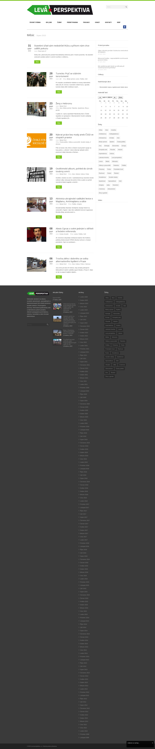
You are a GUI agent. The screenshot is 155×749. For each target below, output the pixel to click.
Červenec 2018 (85, 481)
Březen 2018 (84, 494)
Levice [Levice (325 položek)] (120, 329)
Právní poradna (72, 22)
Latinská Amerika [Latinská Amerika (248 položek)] (110, 329)
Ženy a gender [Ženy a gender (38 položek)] (109, 376)
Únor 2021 (83, 381)
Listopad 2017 (84, 507)
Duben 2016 (84, 569)
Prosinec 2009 (84, 734)
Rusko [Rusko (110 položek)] (107, 353)
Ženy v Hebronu (64, 103)
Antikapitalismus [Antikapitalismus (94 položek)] (120, 302)
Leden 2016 (84, 579)
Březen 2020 (84, 417)
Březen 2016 (84, 572)
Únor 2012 (83, 724)
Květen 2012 (84, 715)
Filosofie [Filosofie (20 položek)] (107, 321)
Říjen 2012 (83, 698)
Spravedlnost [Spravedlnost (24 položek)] (109, 361)
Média (107, 161)
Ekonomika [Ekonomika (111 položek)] (116, 313)
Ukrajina (79, 204)
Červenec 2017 (85, 520)
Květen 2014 (84, 640)
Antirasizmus (102, 138)
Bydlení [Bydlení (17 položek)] (118, 309)
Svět (86, 79)
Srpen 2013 (83, 669)
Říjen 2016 (83, 549)
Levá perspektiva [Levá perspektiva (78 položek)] (110, 333)
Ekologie (106, 145)
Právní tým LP (42, 51)
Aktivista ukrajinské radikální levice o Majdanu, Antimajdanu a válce (74, 200)
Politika (82, 79)
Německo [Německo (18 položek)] (114, 337)
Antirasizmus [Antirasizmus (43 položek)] (109, 306)
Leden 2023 (84, 310)
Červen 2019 (84, 446)
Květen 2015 (84, 601)
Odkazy (97, 22)
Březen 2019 (84, 455)
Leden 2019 (84, 462)
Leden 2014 (84, 653)
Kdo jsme (49, 22)
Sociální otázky (85, 142)
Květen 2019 (84, 449)
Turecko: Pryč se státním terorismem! (68, 75)
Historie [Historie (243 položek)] (115, 321)
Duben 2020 (84, 413)
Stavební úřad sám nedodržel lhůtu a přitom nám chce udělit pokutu (61, 47)
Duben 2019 (84, 452)
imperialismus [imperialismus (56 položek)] (109, 325)
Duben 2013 (84, 682)
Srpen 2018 (83, 478)
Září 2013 (83, 666)
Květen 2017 (84, 527)
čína (100, 145)
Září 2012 (83, 702)
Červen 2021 (84, 368)
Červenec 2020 (85, 404)
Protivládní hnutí (118, 169)
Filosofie (112, 149)
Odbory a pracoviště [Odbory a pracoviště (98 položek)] (111, 341)
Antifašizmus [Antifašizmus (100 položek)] (109, 302)
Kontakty (108, 22)
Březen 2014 (84, 647)
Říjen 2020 (83, 394)
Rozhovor (101, 173)
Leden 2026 (84, 297)
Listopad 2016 (84, 546)
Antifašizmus (102, 134)
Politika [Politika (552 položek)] (107, 345)
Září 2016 (83, 553)
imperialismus (103, 153)
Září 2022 (83, 319)
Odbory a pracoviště (74, 142)
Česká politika (64, 142)
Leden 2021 (84, 384)
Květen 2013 (84, 679)
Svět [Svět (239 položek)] (117, 361)
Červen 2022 (84, 329)
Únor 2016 (83, 575)
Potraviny (101, 169)
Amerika (113, 130)
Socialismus (102, 177)
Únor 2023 (83, 306)
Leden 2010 (84, 731)
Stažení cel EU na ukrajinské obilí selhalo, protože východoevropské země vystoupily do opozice (69, 320)
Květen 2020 (84, 410)
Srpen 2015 (83, 592)
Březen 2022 (84, 339)
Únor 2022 (83, 342)
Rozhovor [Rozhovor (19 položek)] (120, 349)
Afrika (100, 130)
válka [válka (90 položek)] (114, 365)
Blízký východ (71, 79)
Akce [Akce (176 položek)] (113, 298)
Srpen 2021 (83, 362)
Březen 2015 (84, 608)
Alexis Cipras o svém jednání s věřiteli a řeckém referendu (74, 230)
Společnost (81, 108)
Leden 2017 (84, 540)
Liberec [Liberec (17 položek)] (120, 333)
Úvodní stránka (35, 22)
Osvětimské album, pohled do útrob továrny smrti (74, 170)
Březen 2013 (84, 685)
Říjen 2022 (83, 316)
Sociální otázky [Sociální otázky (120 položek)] (109, 357)
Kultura (83, 174)
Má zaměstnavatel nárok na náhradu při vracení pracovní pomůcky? (111, 67)
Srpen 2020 (83, 400)
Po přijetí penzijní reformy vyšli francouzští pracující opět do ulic (69, 341)
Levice (77, 79)
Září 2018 (83, 475)
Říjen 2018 (83, 472)
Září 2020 (83, 397)
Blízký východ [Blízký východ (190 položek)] (109, 309)
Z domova (87, 264)
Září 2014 (83, 627)
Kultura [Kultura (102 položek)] (118, 325)
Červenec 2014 (85, 634)
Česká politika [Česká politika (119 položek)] (120, 368)
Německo (115, 161)
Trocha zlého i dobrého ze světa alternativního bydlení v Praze (72, 260)
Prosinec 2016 (84, 543)
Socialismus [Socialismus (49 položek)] (115, 353)
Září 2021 (83, 358)
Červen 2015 (84, 598)
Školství (116, 173)
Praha (87, 174)
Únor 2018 (83, 498)
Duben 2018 (84, 491)
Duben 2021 (84, 375)
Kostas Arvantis (64, 234)
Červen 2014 (84, 637)
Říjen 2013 (83, 663)
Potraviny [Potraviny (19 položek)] (115, 345)
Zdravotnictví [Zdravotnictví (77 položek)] (109, 368)
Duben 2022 (84, 336)
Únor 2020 (83, 420)
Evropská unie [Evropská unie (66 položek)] (116, 317)
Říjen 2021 (83, 355)
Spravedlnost (112, 181)
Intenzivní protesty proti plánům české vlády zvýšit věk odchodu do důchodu (69, 307)
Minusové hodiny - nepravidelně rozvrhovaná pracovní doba (113, 59)
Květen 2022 (84, 332)
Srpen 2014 (83, 630)
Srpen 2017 (83, 517)
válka (108, 185)
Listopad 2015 (84, 585)
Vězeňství (115, 185)
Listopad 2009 (84, 737)
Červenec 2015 (85, 595)
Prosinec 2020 (84, 387)
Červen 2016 (84, 562)
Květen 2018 (84, 488)
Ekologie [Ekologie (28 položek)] (107, 313)
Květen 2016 (84, 566)
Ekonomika (115, 145)
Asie (118, 138)
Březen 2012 (84, 721)
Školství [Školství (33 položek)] (113, 372)
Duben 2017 (84, 530)
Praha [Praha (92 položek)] (122, 345)
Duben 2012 (84, 718)
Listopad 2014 (84, 621)
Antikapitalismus (114, 134)
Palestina (74, 108)
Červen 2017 (84, 523)
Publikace (86, 22)
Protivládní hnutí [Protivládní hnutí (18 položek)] (110, 349)
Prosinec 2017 (84, 504)
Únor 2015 (83, 611)
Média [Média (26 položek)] (107, 337)
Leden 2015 (84, 614)
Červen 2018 (84, 485)
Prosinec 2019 (84, 426)
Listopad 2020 (84, 391)
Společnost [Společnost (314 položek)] (120, 357)
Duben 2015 (84, 605)
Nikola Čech (63, 106)
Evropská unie (103, 149)
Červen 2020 (84, 407)
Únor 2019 (83, 459)
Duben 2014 (84, 643)
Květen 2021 (84, 371)
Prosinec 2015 (84, 582)
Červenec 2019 (85, 443)
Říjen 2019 (83, 433)
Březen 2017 (84, 533)
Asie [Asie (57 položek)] (124, 306)
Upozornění (56, 298)
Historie (78, 174)
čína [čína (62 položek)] (106, 372)
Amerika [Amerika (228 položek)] (120, 298)
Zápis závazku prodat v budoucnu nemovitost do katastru (113, 51)
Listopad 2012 (84, 695)
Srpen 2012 (83, 705)
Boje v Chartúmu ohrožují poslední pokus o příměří (69, 331)
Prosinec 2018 (84, 465)
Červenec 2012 (85, 708)
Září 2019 (83, 436)
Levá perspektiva (117, 157)
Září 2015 (83, 588)
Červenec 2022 (85, 326)
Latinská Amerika (104, 157)
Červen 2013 (84, 676)
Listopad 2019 (84, 430)
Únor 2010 (83, 728)
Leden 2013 (84, 689)
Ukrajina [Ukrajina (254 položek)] (107, 365)
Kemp (118, 22)
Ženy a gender (103, 193)
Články (59, 22)
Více (37, 62)
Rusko (109, 173)
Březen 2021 (84, 378)
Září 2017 (83, 514)
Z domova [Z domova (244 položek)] (122, 365)
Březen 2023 (84, 303)
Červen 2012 (84, 711)
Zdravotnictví (111, 189)
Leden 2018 (84, 501)
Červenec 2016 (85, 559)
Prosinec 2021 (84, 349)
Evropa (124, 145)
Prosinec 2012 (84, 692)
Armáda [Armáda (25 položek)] (118, 306)
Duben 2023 (84, 300)
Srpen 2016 (83, 556)
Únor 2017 (83, 536)
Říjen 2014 (83, 624)
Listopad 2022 (84, 313)
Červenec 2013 (85, 673)
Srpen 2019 (83, 439)
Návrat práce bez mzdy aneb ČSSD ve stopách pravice (74, 136)
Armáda (111, 138)
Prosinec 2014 (84, 617)
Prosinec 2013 (84, 656)
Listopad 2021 (84, 352)
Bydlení (112, 142)
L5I (60, 79)
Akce (61, 108)
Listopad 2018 (84, 468)
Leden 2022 (84, 345)
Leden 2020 (84, 423)
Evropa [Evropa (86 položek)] (107, 317)
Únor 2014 (83, 650)
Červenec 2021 (85, 365)
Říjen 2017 (83, 511)
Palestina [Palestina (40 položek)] (122, 341)
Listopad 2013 (84, 660)
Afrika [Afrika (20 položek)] (107, 298)
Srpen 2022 (83, 323)
